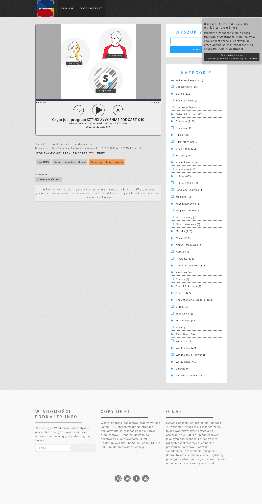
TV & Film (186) (185, 334)
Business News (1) (187, 100)
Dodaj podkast (91, 8)
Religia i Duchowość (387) (191, 265)
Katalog (67, 8)
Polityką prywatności (219, 37)
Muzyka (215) (184, 231)
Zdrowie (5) (183, 368)
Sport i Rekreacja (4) (188, 286)
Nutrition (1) (183, 251)
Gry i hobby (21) (186, 148)
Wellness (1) (183, 341)
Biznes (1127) (184, 93)
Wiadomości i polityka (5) (191, 355)
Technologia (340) (186, 320)
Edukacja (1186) (186, 121)
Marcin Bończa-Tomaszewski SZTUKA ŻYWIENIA (88, 148)
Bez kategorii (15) (187, 87)
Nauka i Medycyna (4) (189, 245)
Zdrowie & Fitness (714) (190, 375)
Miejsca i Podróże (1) (189, 210)
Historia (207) (184, 155)
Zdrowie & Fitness (48, 179)
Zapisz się (83, 448)
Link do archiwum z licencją (125, 447)
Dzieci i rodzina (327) (189, 114)
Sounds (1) (182, 279)
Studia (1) (182, 306)
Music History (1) (186, 217)
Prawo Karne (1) (186, 258)
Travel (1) (181, 327)
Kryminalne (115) (186, 169)
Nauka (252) (183, 238)
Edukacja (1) (183, 128)
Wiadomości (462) (187, 348)
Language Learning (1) (189, 190)
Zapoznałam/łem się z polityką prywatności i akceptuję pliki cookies (231, 57)
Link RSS (43, 162)
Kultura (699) (184, 176)
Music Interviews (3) (188, 224)
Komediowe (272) (186, 162)
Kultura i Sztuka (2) (187, 183)
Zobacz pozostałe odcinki (70, 162)
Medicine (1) (183, 196)
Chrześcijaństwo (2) (188, 107)
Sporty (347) (183, 293)
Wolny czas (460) (186, 361)
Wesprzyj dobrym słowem (106, 162)
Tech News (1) (184, 313)
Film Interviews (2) (187, 142)
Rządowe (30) (184, 272)
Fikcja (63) (182, 135)
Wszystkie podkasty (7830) (187, 80)
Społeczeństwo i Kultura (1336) (195, 300)
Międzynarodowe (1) (188, 203)
